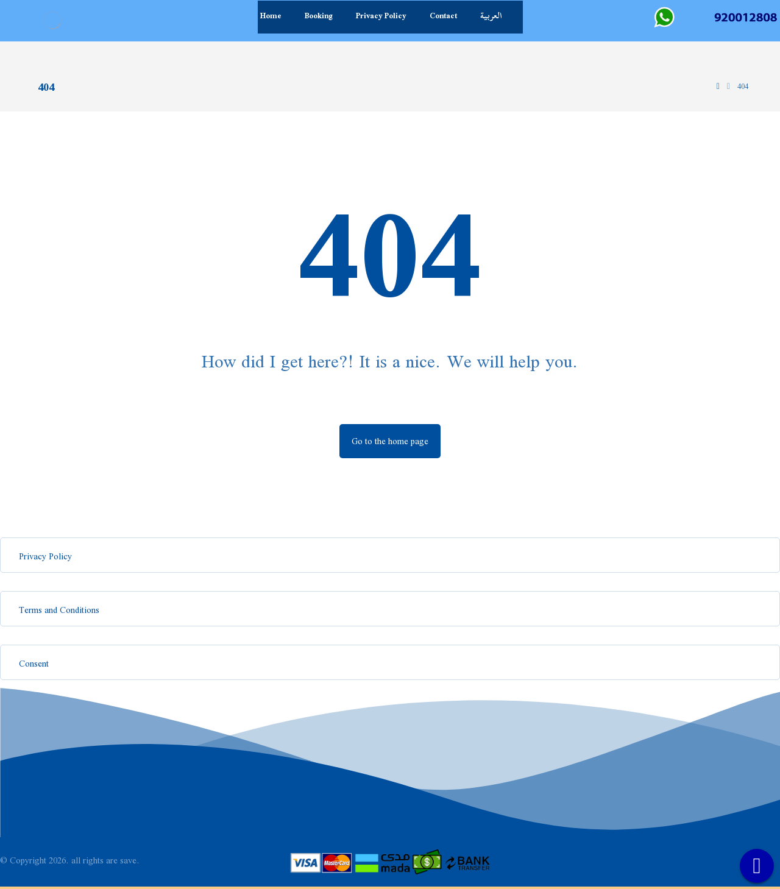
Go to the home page (390, 441)
